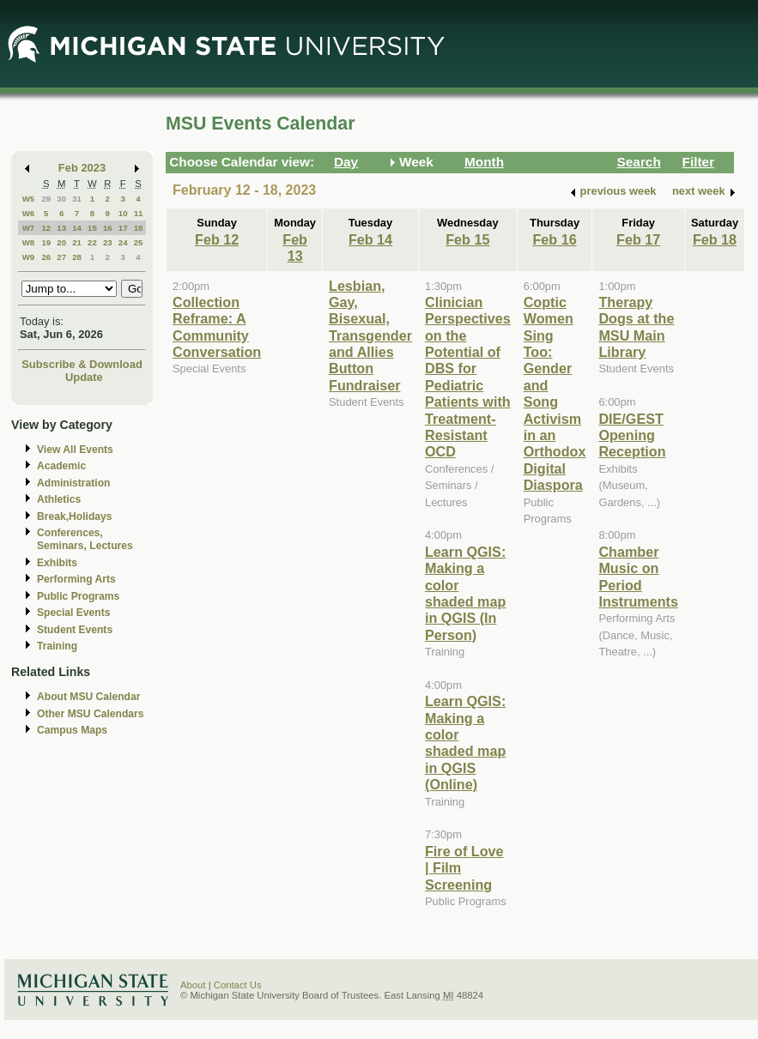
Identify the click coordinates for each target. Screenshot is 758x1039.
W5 (28, 198)
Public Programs (78, 596)
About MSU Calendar (88, 697)
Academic (61, 466)
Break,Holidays (74, 516)
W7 (28, 228)
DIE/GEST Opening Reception (631, 435)
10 (123, 213)
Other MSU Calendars (90, 714)
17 (123, 228)
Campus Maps (72, 730)
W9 (28, 257)
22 (92, 242)
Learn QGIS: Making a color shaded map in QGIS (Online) (465, 742)
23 (107, 242)
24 (123, 242)
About (193, 985)
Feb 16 (554, 239)
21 (77, 242)
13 (61, 228)
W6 (28, 213)
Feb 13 (294, 247)
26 (46, 257)
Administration (73, 483)
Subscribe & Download (82, 364)
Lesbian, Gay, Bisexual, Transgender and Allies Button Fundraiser (370, 335)
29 (46, 198)
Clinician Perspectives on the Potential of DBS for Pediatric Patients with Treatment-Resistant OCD (468, 377)
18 (138, 228)
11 (138, 213)
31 (77, 198)
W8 (28, 242)
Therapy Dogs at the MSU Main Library (636, 326)
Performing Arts (76, 579)
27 (61, 257)
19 (46, 242)
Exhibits (57, 563)
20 (61, 242)
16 (107, 228)
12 (46, 228)
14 (77, 228)
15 (92, 228)
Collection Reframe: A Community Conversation (217, 326)
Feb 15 (467, 239)
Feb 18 (715, 239)
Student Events (74, 630)
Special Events (73, 613)
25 (138, 242)
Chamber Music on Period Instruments (637, 576)
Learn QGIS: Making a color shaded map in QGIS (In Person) (465, 593)
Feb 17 (638, 239)
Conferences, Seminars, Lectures (85, 539)
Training (57, 646)
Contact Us (238, 985)
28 (77, 257)
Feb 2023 (82, 167)
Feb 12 (217, 239)
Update (84, 377)
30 (61, 198)
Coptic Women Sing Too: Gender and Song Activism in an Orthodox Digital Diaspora (555, 393)
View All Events (75, 450)
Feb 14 (370, 239)
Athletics (59, 499)
